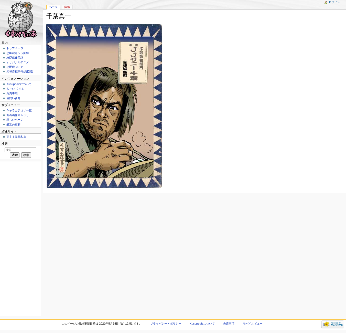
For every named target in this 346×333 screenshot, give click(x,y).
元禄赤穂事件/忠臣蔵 (19, 71)
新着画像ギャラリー (19, 115)
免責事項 (12, 93)
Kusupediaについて (18, 84)
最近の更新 (13, 124)
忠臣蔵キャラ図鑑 (17, 53)
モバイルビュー (253, 323)
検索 (5, 143)
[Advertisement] (20, 238)
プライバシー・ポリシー (165, 323)
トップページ (14, 48)
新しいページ (14, 119)
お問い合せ (13, 98)
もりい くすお (15, 88)
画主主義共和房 (16, 136)
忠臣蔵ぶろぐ (14, 66)
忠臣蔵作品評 (14, 57)
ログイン (334, 2)
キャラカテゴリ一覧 (19, 110)
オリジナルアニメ (17, 62)
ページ (53, 6)
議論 (67, 6)
